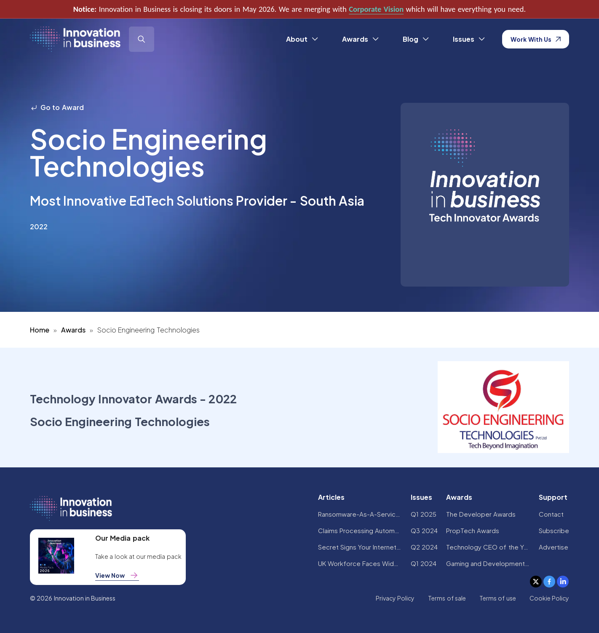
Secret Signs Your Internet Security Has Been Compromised (360, 547)
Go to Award (57, 107)
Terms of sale (447, 598)
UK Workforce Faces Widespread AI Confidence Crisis (360, 563)
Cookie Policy (549, 598)
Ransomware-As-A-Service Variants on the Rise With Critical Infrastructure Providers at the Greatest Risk (360, 514)
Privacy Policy (395, 598)
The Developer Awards (481, 514)
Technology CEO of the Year (488, 547)
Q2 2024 (424, 547)
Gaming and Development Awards (488, 563)
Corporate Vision (376, 9)
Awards (73, 329)
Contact (551, 514)
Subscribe (554, 530)
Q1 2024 (423, 563)
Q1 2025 (423, 514)
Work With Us (536, 39)
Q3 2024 (424, 530)
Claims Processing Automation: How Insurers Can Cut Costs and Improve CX (360, 530)
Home (39, 329)
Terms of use (497, 598)
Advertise (553, 547)
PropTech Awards (472, 530)
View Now (117, 575)
